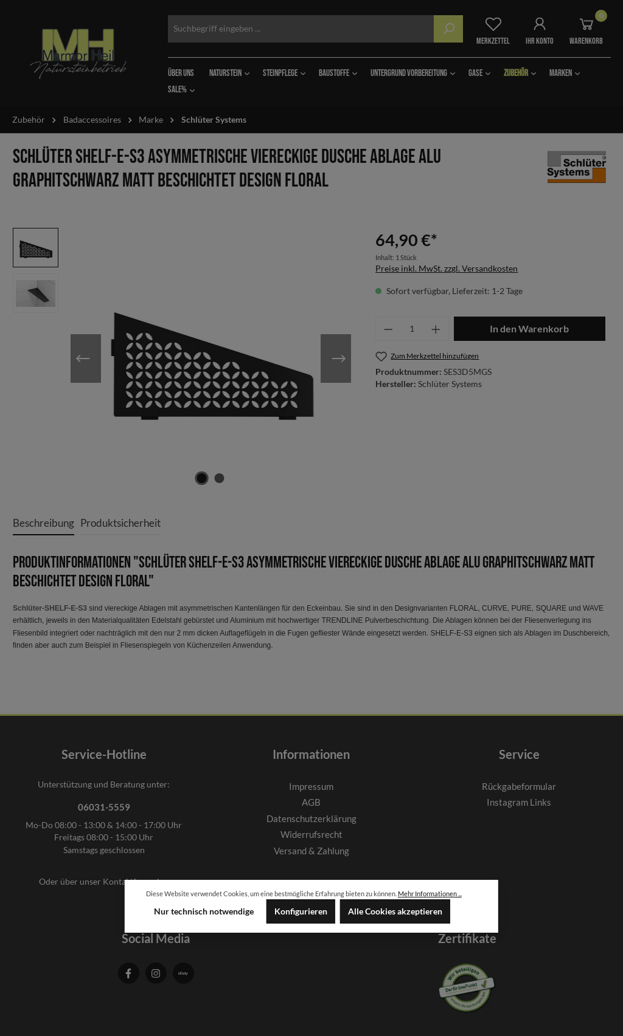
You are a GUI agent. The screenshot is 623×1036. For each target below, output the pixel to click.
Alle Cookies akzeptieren (395, 911)
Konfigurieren (300, 911)
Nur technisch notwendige (204, 911)
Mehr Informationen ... (430, 893)
